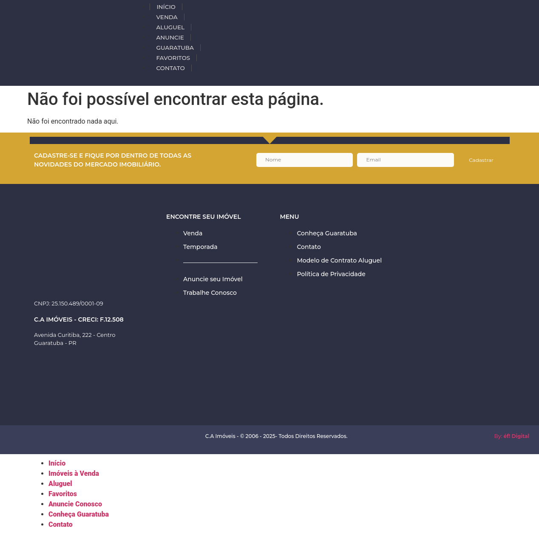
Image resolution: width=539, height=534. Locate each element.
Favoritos (173, 57)
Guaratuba (175, 47)
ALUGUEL (170, 27)
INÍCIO (165, 6)
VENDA (166, 17)
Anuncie (170, 37)
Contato (170, 68)
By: (512, 436)
